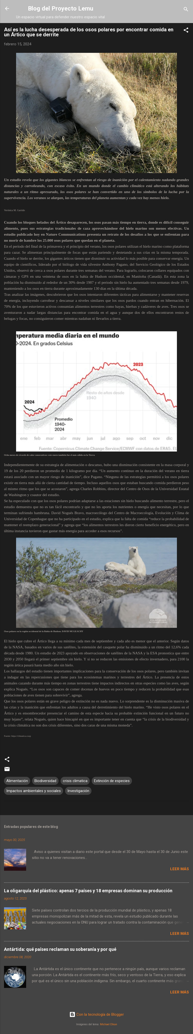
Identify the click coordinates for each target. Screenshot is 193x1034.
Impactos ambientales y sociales (33, 791)
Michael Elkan (108, 1024)
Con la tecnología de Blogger (96, 1014)
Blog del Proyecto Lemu (60, 8)
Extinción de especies (112, 781)
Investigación (78, 791)
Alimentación (17, 781)
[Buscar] (186, 10)
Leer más (179, 869)
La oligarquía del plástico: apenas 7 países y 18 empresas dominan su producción (88, 890)
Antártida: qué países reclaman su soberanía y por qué (60, 949)
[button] (186, 31)
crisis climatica (75, 781)
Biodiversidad (45, 781)
